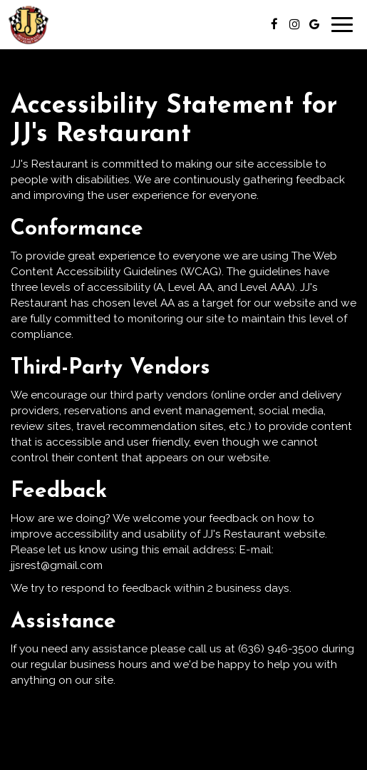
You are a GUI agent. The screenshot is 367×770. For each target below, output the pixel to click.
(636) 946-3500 (278, 648)
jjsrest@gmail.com (57, 565)
